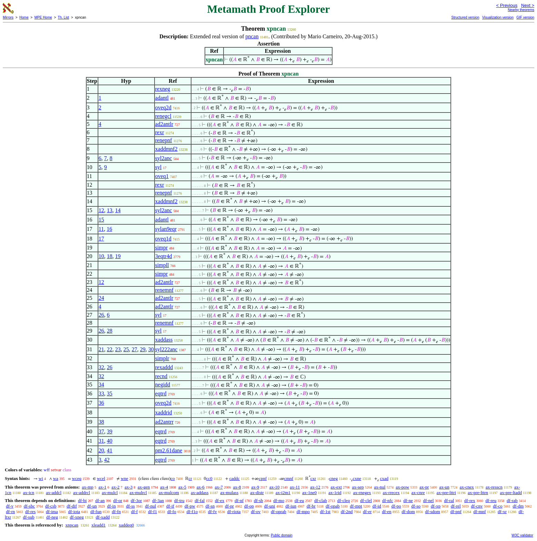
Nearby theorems (521, 10)
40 (109, 441)
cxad (384, 478)
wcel (101, 478)
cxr (313, 478)
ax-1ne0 (309, 492)
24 (101, 298)
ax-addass (199, 492)
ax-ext (336, 487)
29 (143, 349)
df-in (111, 506)
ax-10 (274, 487)
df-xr (502, 511)
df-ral (449, 500)
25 (126, 349)
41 (109, 450)
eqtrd (161, 393)
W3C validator (522, 535)
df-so (416, 506)
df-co (497, 506)
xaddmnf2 (166, 149)
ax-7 (219, 487)
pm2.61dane (168, 450)
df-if (170, 506)
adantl (162, 98)
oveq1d (163, 239)
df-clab (320, 500)
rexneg (162, 89)
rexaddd (164, 367)
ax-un (444, 487)
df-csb (51, 506)
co (173, 478)
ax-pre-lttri (446, 492)
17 (101, 239)
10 (101, 256)
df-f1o (192, 511)
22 (109, 349)
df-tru (179, 500)
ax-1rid (334, 492)
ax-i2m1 (283, 492)
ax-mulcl (110, 492)
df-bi (82, 500)
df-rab (512, 500)
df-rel (456, 506)
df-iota (74, 511)
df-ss (130, 506)
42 (107, 460)
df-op (249, 506)
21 (101, 349)
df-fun (96, 511)
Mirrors (8, 17)
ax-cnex (467, 487)
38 (101, 422)
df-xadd (103, 517)
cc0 (209, 478)
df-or (117, 500)
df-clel (366, 500)
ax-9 (255, 487)
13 (109, 210)
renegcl (163, 116)
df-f (134, 511)
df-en (386, 511)
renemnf (164, 290)
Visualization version (498, 17)
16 (109, 229)
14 (118, 210)
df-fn (116, 511)
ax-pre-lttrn (478, 492)
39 (109, 431)
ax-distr (257, 492)
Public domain (281, 535)
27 (134, 349)
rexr (159, 132)
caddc (234, 478)
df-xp (435, 506)
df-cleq (343, 500)
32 (101, 367)
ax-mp (87, 487)
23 (118, 349)
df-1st (325, 511)
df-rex (469, 500)
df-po (396, 506)
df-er (367, 511)
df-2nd (347, 511)
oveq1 (162, 176)
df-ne (407, 500)
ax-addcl (53, 492)
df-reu (491, 500)
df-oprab (278, 511)
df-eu (299, 500)
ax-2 (115, 487)
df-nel (428, 500)
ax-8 (237, 487)
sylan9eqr (166, 229)
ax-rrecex (391, 492)
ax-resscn (494, 487)
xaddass (164, 340)
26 (101, 315)
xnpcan (71, 525)
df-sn (210, 506)
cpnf (263, 478)
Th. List (63, 17)
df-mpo (303, 511)
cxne (357, 478)
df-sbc (29, 506)
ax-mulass (229, 492)
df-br (311, 506)
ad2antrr (164, 422)
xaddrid (163, 412)
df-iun (290, 506)
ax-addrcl (81, 492)
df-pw (190, 506)
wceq (76, 478)
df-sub (28, 517)
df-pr (229, 506)
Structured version (465, 17)
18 (109, 256)
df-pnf (456, 511)
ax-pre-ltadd (511, 492)
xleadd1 (98, 525)
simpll (162, 265)
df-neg (52, 517)
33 (101, 393)
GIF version (525, 17)
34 (101, 384)
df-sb (258, 500)
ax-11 (295, 487)
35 (109, 393)
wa (55, 478)
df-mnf (480, 511)
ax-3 (128, 487)
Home (24, 17)
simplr (162, 358)
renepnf (163, 140)
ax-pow (402, 487)
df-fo (171, 511)
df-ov (255, 511)
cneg (333, 478)
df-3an (158, 500)
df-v (9, 506)
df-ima (52, 511)
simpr (161, 247)
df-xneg (76, 517)
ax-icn (28, 492)
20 (101, 450)
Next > (527, 5)
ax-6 (201, 487)
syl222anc (166, 349)
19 (118, 256)
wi (41, 478)
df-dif (72, 506)
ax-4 (164, 487)
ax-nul (380, 487)
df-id (376, 506)
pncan (252, 36)
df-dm (518, 506)
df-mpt (356, 506)
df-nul (150, 506)
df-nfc (387, 500)
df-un (92, 506)
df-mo (278, 500)
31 (101, 441)
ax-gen (144, 487)
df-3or (136, 500)
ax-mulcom (169, 492)
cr (190, 478)
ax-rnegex (362, 492)
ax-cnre (418, 492)
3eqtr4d (163, 256)
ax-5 (182, 487)
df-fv (212, 511)
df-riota (234, 511)
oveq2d (163, 107)
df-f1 (152, 511)
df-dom (408, 511)
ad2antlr (164, 124)
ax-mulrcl (138, 492)
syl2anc (163, 158)
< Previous (506, 5)
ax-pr (424, 487)
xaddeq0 (126, 525)
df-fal (200, 500)
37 (101, 431)
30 (151, 349)
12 (101, 210)
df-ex (219, 500)
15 (101, 220)
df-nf (239, 500)
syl (158, 167)
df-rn (10, 511)
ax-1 (103, 487)
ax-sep (358, 487)
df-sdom (432, 511)
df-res (30, 511)
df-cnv (477, 506)
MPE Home (43, 17)
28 (109, 331)
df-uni (269, 506)
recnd (161, 376)
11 (101, 229)
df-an (100, 500)
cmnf (289, 478)
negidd (162, 384)
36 (101, 403)
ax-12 (315, 487)
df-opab (332, 506)
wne (124, 478)
